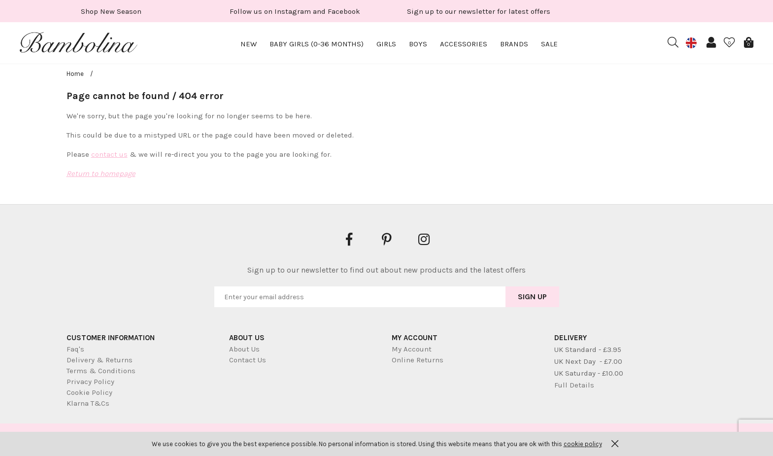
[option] (111, 11)
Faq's (75, 349)
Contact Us (247, 359)
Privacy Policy (90, 381)
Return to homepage (101, 173)
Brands (514, 43)
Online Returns (417, 359)
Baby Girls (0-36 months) (316, 43)
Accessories (463, 43)
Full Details (574, 385)
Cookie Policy (89, 392)
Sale (549, 43)
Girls (386, 43)
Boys (418, 43)
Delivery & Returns (100, 359)
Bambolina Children (79, 44)
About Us (244, 349)
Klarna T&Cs (88, 403)
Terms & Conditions (101, 370)
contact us (109, 154)
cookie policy (583, 444)
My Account (412, 349)
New (248, 43)
